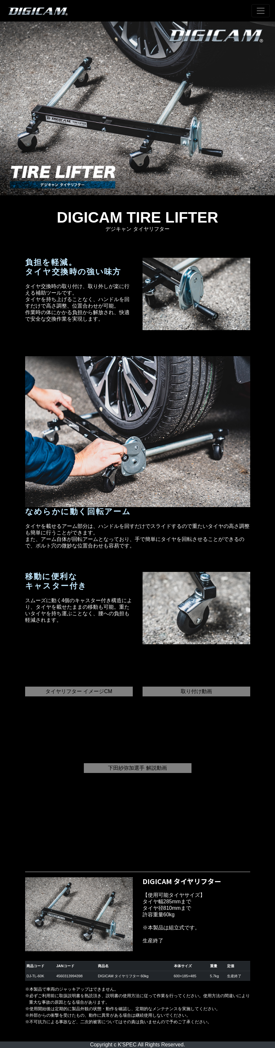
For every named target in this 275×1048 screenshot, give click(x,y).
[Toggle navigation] (261, 10)
